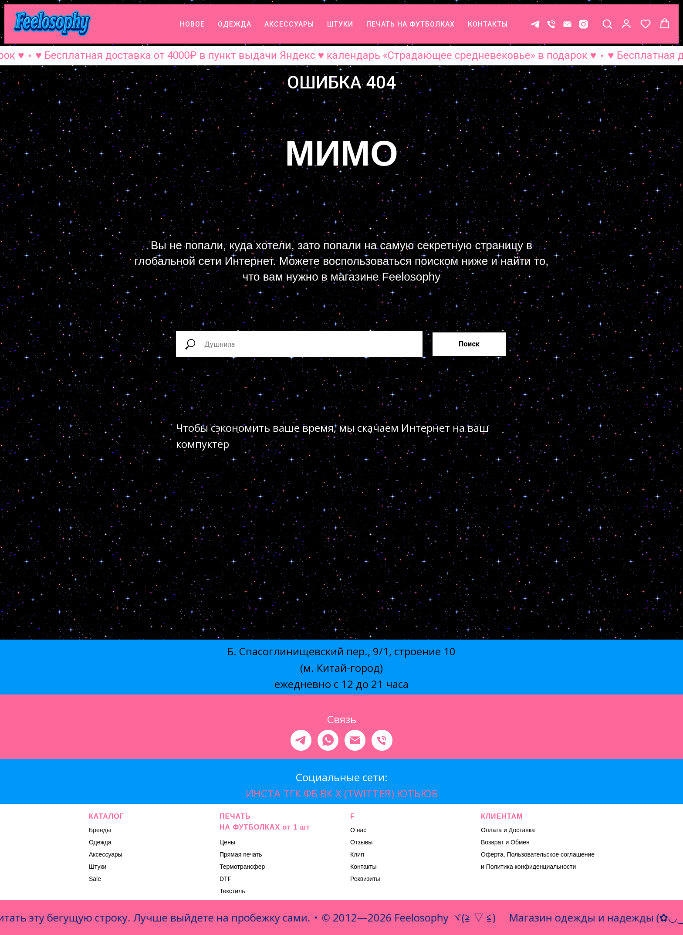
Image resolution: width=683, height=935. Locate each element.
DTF (225, 878)
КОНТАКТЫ (488, 24)
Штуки (97, 866)
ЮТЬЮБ (417, 793)
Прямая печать (241, 854)
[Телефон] (551, 24)
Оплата (491, 830)
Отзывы (361, 842)
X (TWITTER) (364, 793)
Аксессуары (105, 854)
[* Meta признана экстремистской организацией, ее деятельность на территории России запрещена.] (583, 24)
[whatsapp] (328, 740)
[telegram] (301, 740)
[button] (607, 23)
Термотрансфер (242, 866)
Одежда (100, 842)
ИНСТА (263, 793)
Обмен (520, 842)
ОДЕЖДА (234, 24)
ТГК (292, 793)
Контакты (363, 866)
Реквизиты (365, 878)
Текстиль (232, 891)
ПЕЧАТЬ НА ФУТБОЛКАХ (410, 24)
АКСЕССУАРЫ (289, 24)
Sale (95, 878)
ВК (326, 793)
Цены (227, 842)
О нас (358, 830)
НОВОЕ (192, 24)
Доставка (522, 830)
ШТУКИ (340, 24)
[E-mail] (567, 24)
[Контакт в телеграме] (535, 24)
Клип (357, 854)
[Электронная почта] (355, 740)
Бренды (100, 830)
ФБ (311, 793)
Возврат (492, 842)
